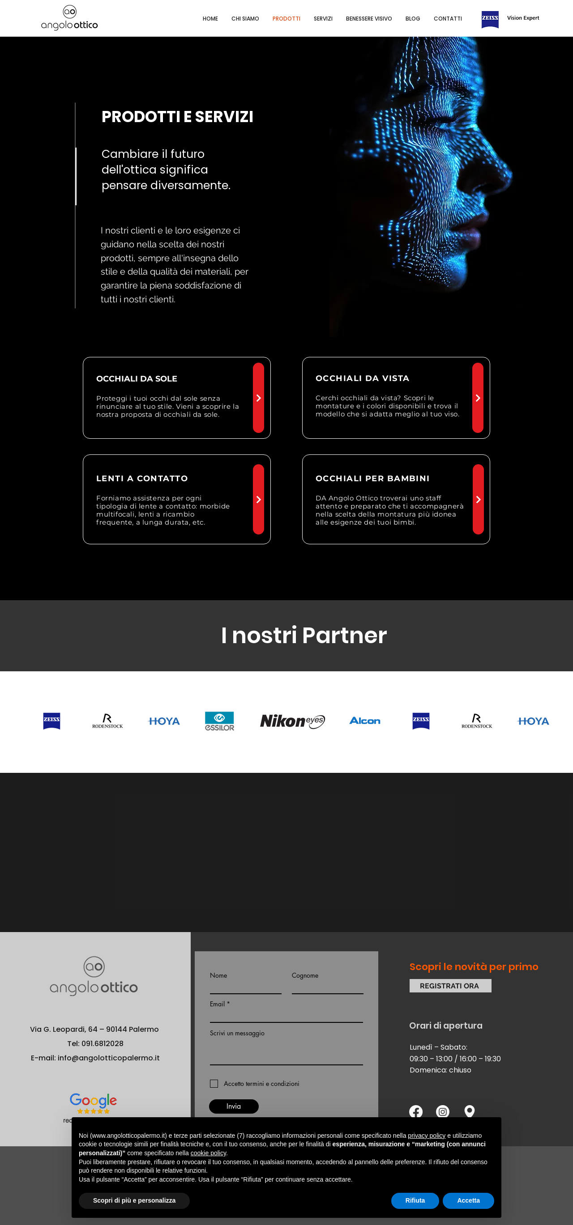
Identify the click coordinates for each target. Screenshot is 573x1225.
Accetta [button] (468, 1200)
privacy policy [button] (426, 1135)
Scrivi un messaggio (237, 1033)
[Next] (258, 398)
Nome (218, 975)
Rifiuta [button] (415, 1200)
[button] (369, 19)
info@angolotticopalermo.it (109, 1058)
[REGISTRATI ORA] (451, 985)
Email (217, 1004)
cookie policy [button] (208, 1153)
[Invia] (234, 1106)
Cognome (305, 975)
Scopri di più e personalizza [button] (134, 1200)
